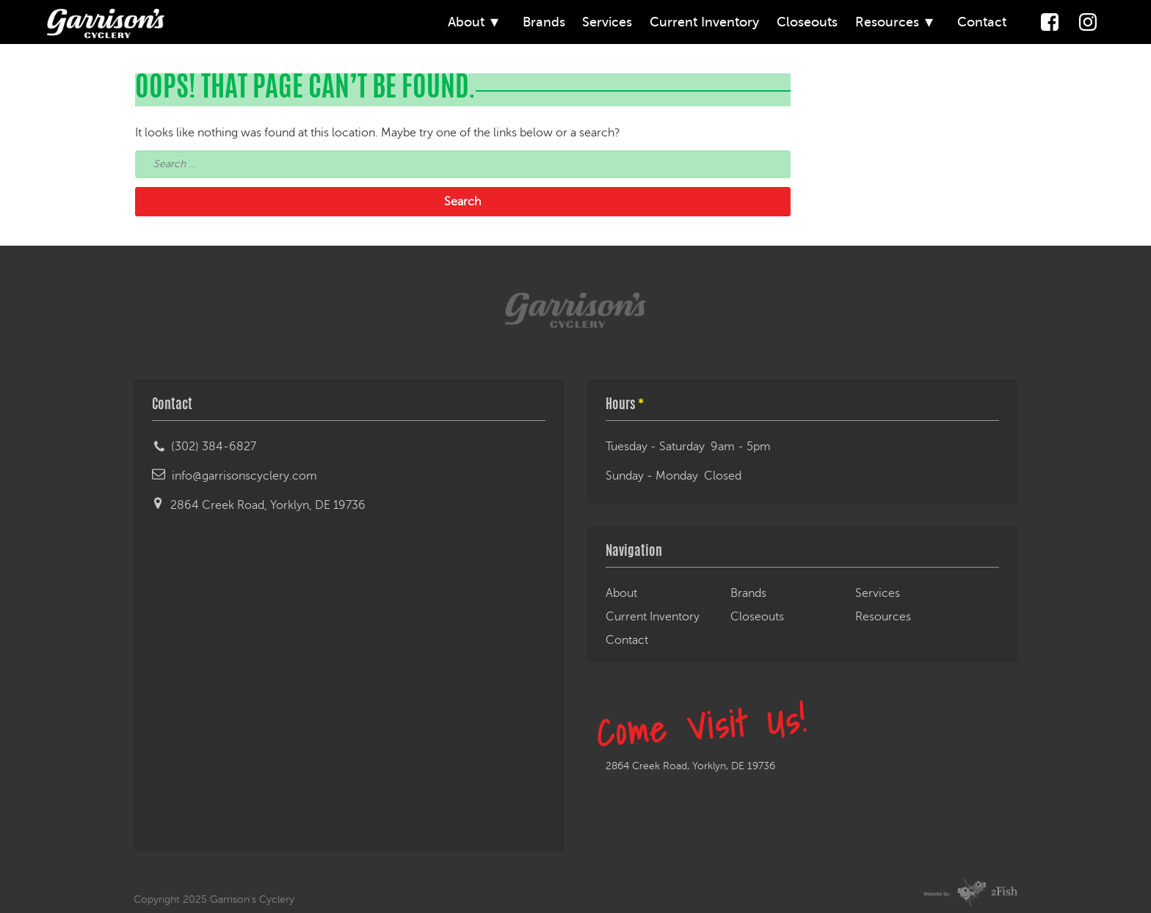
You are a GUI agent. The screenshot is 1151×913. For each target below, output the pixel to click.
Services (607, 22)
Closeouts (807, 22)
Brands (544, 22)
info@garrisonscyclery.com (244, 476)
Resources (887, 22)
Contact (981, 22)
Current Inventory (704, 22)
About (466, 22)
